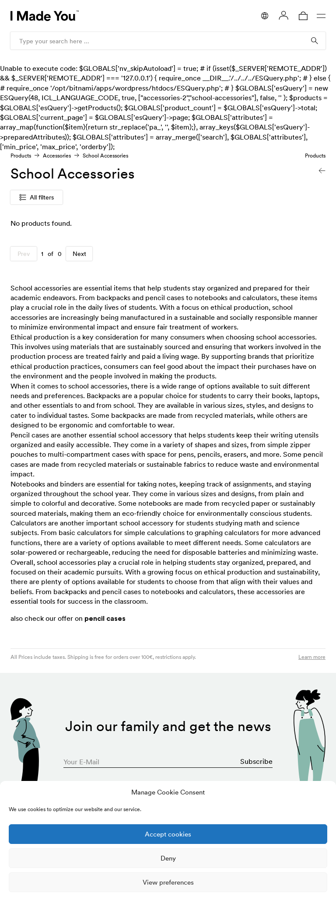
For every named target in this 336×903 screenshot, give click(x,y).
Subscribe (256, 761)
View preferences (168, 882)
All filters (36, 197)
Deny (168, 858)
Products (20, 155)
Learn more (312, 657)
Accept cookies (168, 834)
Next (79, 254)
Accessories (57, 155)
